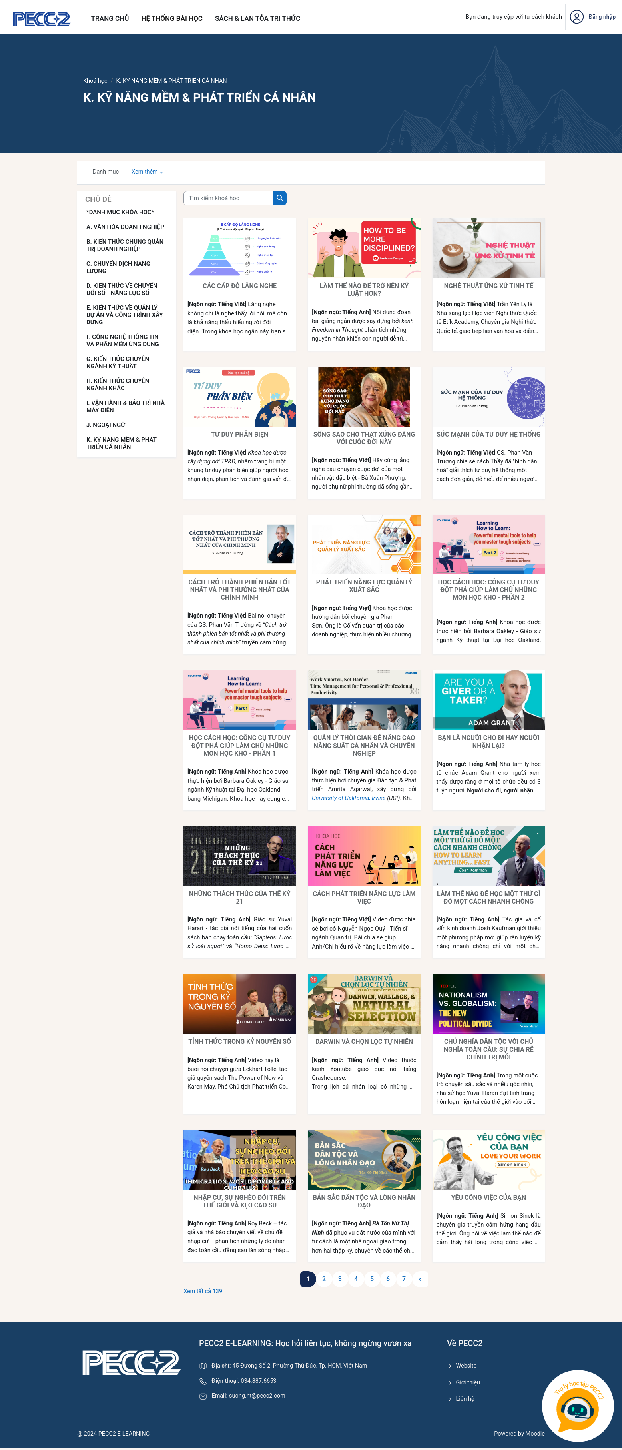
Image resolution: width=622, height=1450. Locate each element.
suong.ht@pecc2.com (243, 1398)
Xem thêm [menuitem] (146, 172)
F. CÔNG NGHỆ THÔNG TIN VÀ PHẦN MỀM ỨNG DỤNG (122, 341)
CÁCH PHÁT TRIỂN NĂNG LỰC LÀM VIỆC (364, 898)
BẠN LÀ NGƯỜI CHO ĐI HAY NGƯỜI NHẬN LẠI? (488, 742)
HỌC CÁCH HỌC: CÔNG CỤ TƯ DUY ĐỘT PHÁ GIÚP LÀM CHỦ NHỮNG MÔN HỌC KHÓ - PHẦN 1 (239, 745)
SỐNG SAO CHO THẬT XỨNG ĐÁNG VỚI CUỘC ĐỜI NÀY (364, 438)
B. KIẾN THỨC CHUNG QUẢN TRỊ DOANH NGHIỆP (124, 246)
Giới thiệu (464, 1383)
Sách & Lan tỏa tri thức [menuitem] (257, 18)
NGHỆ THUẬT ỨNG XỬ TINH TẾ (488, 286)
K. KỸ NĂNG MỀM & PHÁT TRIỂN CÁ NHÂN (121, 444)
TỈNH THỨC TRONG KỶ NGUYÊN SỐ (239, 1042)
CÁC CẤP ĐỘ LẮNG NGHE (240, 286)
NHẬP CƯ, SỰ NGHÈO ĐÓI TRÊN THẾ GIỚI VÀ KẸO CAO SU (239, 1201)
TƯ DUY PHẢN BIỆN (239, 434)
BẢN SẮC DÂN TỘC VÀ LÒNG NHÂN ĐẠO (364, 1201)
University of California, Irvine (360, 798)
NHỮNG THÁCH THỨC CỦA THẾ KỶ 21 (240, 898)
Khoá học (95, 81)
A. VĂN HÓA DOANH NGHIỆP (125, 227)
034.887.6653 (239, 1382)
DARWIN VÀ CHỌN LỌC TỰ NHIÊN (364, 1042)
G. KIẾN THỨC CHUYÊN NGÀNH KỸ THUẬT (117, 363)
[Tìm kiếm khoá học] (228, 198)
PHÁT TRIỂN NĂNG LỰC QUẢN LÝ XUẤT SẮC (364, 586)
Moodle (535, 1435)
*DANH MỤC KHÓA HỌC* (120, 212)
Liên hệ (461, 1400)
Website (462, 1366)
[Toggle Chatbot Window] (578, 1406)
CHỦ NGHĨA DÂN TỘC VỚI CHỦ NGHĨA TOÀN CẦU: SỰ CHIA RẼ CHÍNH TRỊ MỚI (489, 1049)
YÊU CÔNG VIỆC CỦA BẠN (488, 1198)
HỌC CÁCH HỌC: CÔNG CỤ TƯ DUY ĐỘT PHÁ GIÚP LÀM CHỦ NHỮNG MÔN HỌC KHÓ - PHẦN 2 (488, 590)
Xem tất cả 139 (203, 1292)
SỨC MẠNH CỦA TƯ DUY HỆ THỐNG (489, 434)
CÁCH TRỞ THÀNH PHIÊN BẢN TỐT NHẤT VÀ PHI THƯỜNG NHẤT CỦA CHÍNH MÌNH (239, 590)
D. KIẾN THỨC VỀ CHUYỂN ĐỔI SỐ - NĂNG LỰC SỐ (121, 290)
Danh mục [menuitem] (106, 172)
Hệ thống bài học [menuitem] (172, 18)
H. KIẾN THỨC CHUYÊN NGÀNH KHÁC (117, 385)
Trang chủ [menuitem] (110, 18)
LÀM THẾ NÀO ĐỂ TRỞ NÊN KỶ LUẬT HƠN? (364, 290)
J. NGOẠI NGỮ (105, 425)
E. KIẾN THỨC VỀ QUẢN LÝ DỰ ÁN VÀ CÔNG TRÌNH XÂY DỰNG (124, 315)
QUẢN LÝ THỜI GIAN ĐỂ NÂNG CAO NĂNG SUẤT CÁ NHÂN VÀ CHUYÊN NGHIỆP (364, 745)
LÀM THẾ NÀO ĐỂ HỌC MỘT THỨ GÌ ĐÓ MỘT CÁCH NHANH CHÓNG (488, 898)
